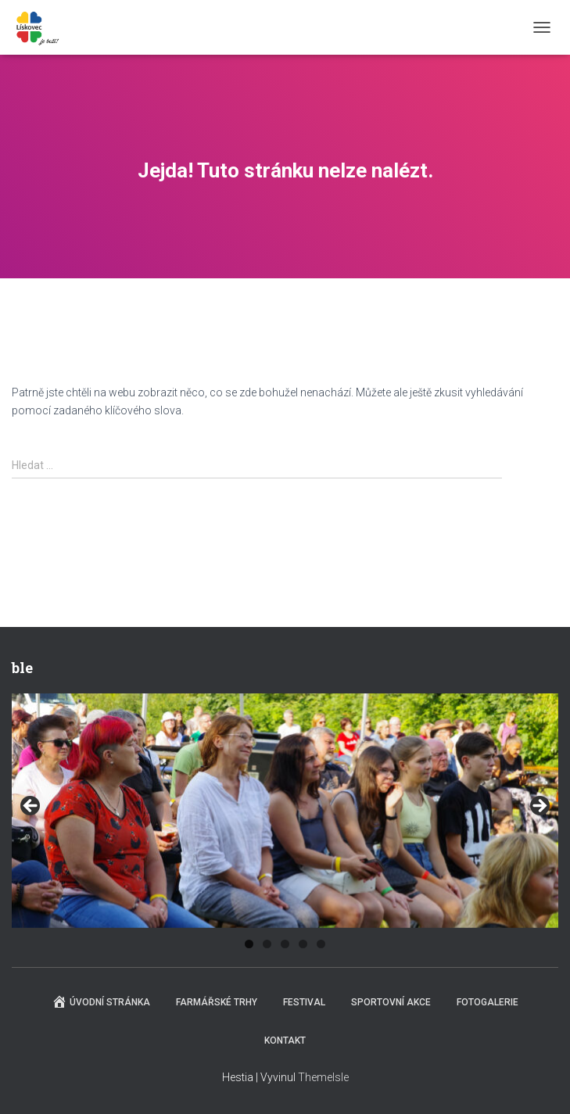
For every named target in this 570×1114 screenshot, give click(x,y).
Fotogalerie (487, 1002)
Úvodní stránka (101, 1001)
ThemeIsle (323, 1077)
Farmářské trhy (216, 1002)
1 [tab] (249, 944)
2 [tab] (267, 944)
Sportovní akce (391, 1002)
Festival (304, 1002)
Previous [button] (31, 806)
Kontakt (285, 1040)
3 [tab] (285, 944)
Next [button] (538, 806)
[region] (285, 810)
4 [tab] (303, 944)
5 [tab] (321, 944)
